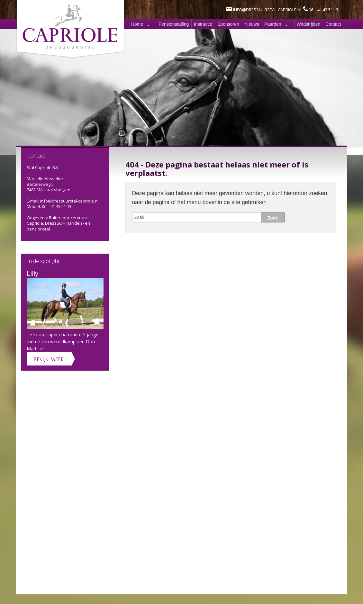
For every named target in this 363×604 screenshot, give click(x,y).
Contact (333, 24)
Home (137, 24)
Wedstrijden (309, 24)
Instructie (203, 24)
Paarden (272, 24)
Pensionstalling (174, 24)
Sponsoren (228, 24)
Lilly (32, 273)
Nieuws (251, 24)
